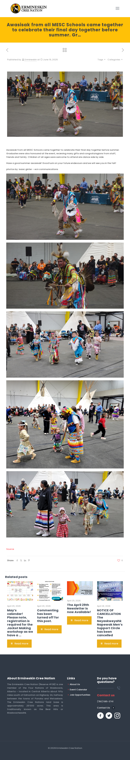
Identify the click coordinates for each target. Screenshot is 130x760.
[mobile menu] (117, 8)
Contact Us (103, 707)
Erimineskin (31, 59)
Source (10, 549)
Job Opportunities (80, 694)
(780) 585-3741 (105, 701)
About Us (75, 684)
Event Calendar (78, 689)
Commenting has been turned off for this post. (48, 615)
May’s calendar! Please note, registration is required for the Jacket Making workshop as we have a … (20, 622)
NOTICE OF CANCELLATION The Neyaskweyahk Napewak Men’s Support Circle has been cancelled (110, 622)
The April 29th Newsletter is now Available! (79, 608)
